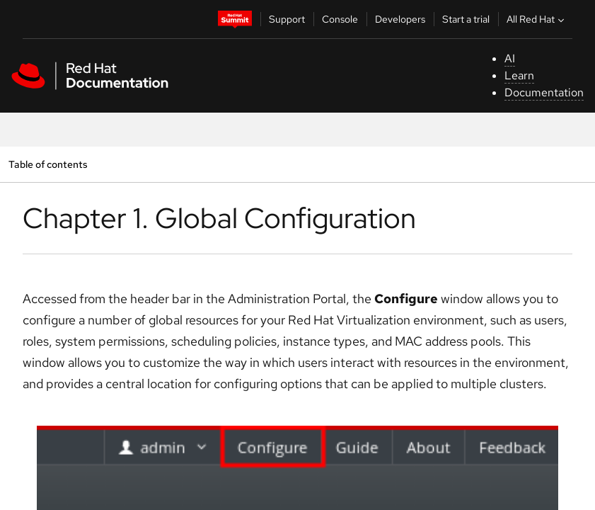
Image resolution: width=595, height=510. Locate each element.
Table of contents (48, 164)
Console (340, 19)
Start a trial (466, 19)
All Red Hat (537, 19)
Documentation (544, 92)
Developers (400, 19)
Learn (519, 75)
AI (509, 58)
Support (287, 19)
